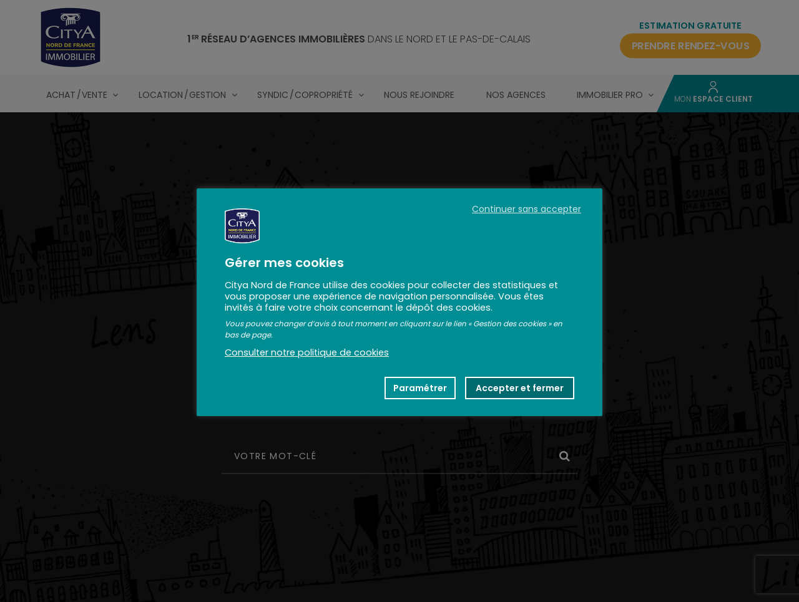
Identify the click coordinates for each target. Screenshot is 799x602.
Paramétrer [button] (420, 388)
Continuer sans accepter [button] (526, 209)
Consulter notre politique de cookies (307, 352)
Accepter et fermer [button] (520, 388)
